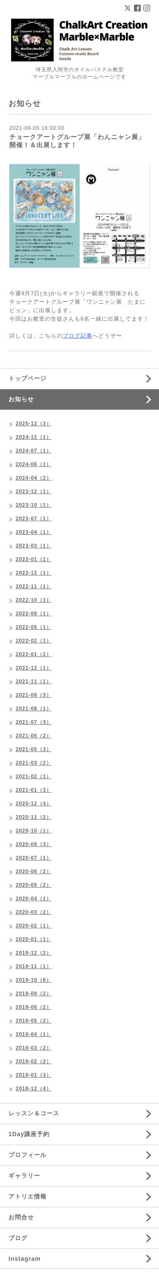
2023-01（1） (34, 559)
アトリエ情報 (27, 1196)
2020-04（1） (34, 899)
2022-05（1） (34, 627)
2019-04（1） (34, 1034)
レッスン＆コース (33, 1113)
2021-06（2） (34, 736)
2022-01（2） (34, 654)
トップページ (27, 378)
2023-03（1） (34, 546)
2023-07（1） (34, 519)
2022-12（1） (34, 573)
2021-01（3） (34, 790)
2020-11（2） (34, 817)
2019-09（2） (34, 994)
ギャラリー (24, 1175)
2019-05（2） (34, 1021)
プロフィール (27, 1154)
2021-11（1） (34, 681)
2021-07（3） (34, 722)
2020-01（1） (34, 939)
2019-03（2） (34, 1048)
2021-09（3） (34, 695)
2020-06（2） (34, 871)
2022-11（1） (34, 586)
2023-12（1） (34, 491)
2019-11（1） (34, 966)
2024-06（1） (34, 464)
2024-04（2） (34, 478)
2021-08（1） (34, 709)
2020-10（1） (34, 831)
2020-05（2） (34, 885)
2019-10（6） (34, 980)
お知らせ (21, 399)
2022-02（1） (34, 641)
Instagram (24, 1258)
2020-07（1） (34, 858)
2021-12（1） (34, 668)
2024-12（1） (34, 437)
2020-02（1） (34, 926)
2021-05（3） (34, 749)
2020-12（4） (34, 804)
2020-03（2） (34, 912)
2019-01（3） (34, 1075)
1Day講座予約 (29, 1134)
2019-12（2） (34, 953)
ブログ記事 (77, 335)
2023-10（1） (34, 505)
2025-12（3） (34, 424)
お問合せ (21, 1217)
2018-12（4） (34, 1089)
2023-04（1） (34, 532)
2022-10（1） (34, 600)
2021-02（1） (34, 776)
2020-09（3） (34, 844)
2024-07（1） (34, 451)
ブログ (18, 1238)
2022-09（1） (34, 614)
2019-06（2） (34, 1007)
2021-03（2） (34, 763)
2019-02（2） (34, 1061)
